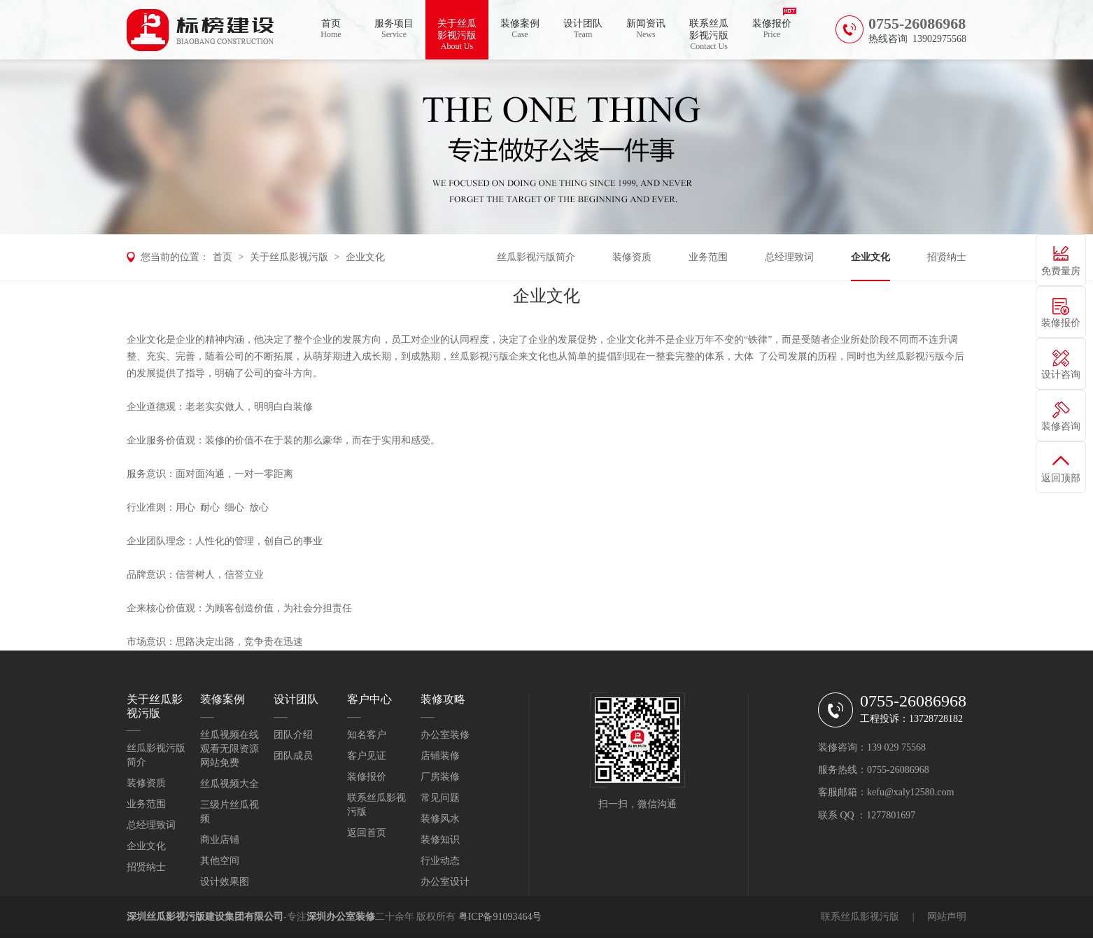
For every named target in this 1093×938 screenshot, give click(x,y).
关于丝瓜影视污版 (457, 35)
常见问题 (440, 798)
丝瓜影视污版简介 (536, 257)
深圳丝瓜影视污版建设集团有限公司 (205, 916)
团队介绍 (293, 735)
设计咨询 (1060, 374)
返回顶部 (1060, 478)
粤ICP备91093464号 (500, 916)
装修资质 (631, 257)
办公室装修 (445, 735)
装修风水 (440, 818)
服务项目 (394, 29)
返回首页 (366, 832)
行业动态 (440, 860)
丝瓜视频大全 (229, 784)
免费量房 (1060, 271)
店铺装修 (440, 756)
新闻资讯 (646, 29)
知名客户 (366, 735)
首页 (331, 29)
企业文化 (365, 257)
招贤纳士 (946, 257)
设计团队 (583, 29)
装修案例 (520, 29)
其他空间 (219, 860)
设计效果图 (224, 881)
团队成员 (293, 756)
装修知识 (440, 839)
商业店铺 (219, 839)
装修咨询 (1060, 426)
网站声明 (946, 916)
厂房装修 (440, 777)
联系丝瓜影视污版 (709, 35)
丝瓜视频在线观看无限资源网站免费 (229, 749)
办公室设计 (445, 881)
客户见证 (366, 756)
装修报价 (772, 29)
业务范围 (708, 257)
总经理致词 (789, 257)
